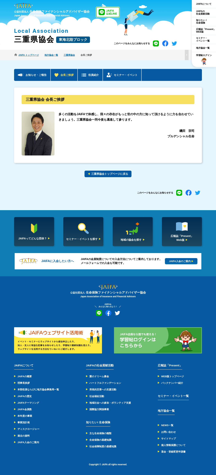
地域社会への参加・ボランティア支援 (110, 402)
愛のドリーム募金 (99, 376)
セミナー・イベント (125, 74)
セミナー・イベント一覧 (203, 39)
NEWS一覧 (167, 425)
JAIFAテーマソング (28, 402)
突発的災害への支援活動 (102, 389)
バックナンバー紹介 (172, 383)
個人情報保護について (173, 445)
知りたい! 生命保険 (98, 422)
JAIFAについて (203, 4)
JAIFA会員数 (24, 409)
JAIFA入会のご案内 (28, 442)
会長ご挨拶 (67, 74)
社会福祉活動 (96, 396)
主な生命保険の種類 (100, 433)
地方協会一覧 (203, 48)
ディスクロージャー (28, 429)
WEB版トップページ (172, 376)
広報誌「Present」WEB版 (206, 30)
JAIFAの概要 (24, 376)
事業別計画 (23, 422)
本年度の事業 (24, 416)
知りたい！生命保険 (201, 21)
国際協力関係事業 (99, 409)
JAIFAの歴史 (24, 396)
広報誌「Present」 (170, 365)
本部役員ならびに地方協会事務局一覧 (38, 389)
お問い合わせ (168, 432)
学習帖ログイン (204, 59)
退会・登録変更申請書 (173, 451)
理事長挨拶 (23, 383)
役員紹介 (93, 74)
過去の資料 (23, 435)
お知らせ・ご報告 (36, 74)
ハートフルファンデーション (105, 383)
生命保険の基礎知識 (100, 439)
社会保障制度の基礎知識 (102, 446)
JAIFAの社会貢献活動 (203, 12)
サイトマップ (168, 438)
